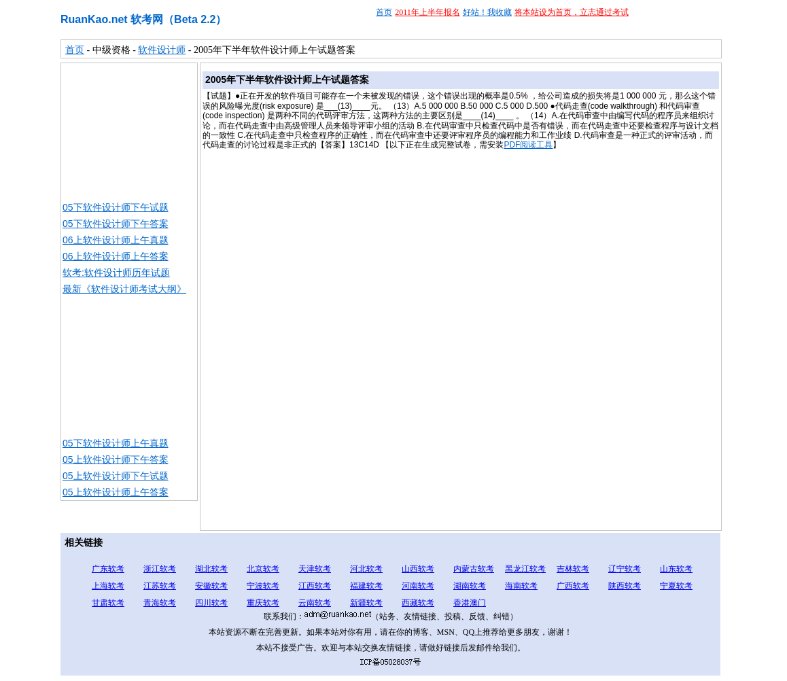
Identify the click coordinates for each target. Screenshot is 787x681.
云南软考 (314, 603)
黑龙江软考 (525, 569)
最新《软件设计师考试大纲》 (124, 288)
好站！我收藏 (487, 12)
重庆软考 (263, 603)
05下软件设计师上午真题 (116, 443)
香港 (461, 603)
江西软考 (314, 586)
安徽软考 (211, 586)
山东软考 (676, 569)
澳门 (478, 603)
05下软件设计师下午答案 (116, 223)
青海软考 (159, 603)
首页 (384, 12)
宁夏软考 (676, 586)
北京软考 (263, 569)
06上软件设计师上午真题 (116, 239)
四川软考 (211, 603)
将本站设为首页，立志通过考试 (571, 12)
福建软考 (366, 586)
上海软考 (108, 586)
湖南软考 (469, 586)
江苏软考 (159, 586)
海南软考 (521, 586)
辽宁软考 (624, 569)
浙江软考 (159, 569)
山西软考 (418, 569)
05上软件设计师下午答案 (116, 459)
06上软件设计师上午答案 (116, 256)
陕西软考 (624, 586)
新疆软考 (366, 603)
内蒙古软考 (473, 569)
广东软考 (108, 569)
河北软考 (366, 569)
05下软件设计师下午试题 (116, 207)
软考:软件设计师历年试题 (116, 272)
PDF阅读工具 (528, 145)
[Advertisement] (129, 131)
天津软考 (314, 569)
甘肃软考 (108, 603)
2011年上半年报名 (427, 12)
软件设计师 (162, 50)
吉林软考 (573, 569)
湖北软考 (211, 569)
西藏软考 (418, 603)
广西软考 (573, 586)
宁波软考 (263, 586)
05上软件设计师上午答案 (116, 492)
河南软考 (418, 586)
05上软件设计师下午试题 (116, 475)
